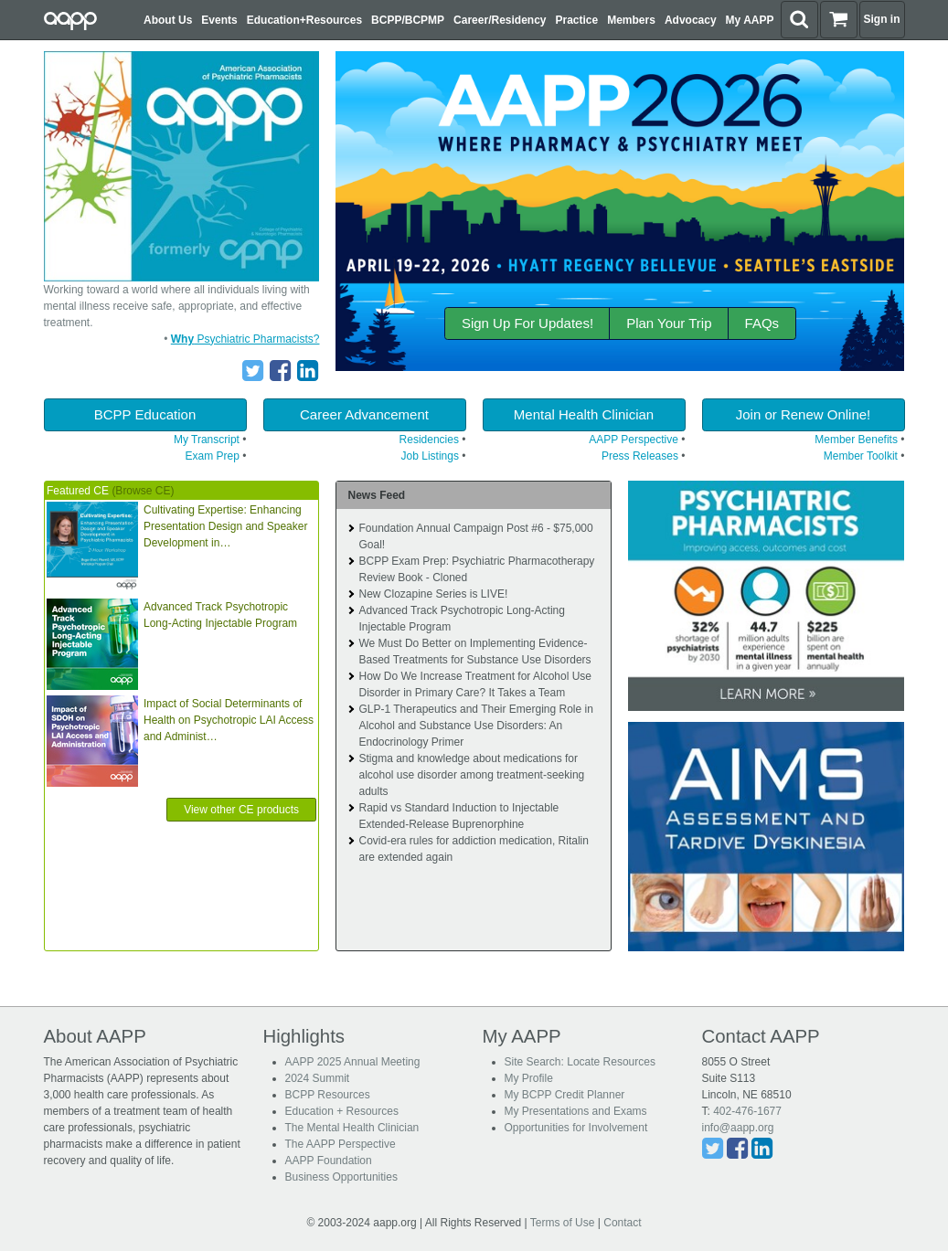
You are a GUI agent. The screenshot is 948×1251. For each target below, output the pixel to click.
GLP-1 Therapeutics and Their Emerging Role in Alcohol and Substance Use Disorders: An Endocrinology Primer (475, 725)
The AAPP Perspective (340, 1144)
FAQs (762, 323)
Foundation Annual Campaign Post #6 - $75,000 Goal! (475, 536)
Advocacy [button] (691, 20)
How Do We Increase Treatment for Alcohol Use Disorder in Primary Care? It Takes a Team (474, 684)
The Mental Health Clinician (352, 1127)
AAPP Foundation (328, 1160)
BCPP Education (145, 414)
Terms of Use (562, 1222)
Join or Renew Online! (803, 414)
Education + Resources (342, 1111)
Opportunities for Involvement (576, 1127)
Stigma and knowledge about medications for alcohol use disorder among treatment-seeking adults (471, 775)
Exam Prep (213, 456)
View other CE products (241, 809)
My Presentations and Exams (576, 1111)
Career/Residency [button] (499, 20)
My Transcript (207, 439)
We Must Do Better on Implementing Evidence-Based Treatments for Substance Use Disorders (474, 651)
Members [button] (631, 20)
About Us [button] (168, 20)
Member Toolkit (861, 456)
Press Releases (640, 456)
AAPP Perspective (633, 439)
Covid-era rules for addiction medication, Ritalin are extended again (473, 849)
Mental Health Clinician (584, 414)
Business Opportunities (341, 1177)
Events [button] (219, 20)
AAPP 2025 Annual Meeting (353, 1061)
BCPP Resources (327, 1094)
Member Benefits (856, 439)
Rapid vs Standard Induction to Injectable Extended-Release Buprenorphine (458, 816)
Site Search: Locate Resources (580, 1061)
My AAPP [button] (750, 20)
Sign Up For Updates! (527, 323)
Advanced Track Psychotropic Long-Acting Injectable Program (220, 615)
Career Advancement (364, 414)
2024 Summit (317, 1078)
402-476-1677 (747, 1111)
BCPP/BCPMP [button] (407, 20)
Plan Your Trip (668, 323)
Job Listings (430, 456)
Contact (622, 1222)
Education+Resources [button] (304, 20)
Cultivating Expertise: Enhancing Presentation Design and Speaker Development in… (225, 526)
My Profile (529, 1078)
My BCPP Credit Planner (565, 1094)
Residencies (429, 439)
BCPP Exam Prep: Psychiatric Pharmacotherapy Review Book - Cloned (476, 569)
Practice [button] (577, 20)
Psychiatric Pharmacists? (245, 339)
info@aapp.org (738, 1127)
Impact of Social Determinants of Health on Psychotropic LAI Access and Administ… (229, 720)
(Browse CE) (143, 490)
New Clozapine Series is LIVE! (432, 594)
